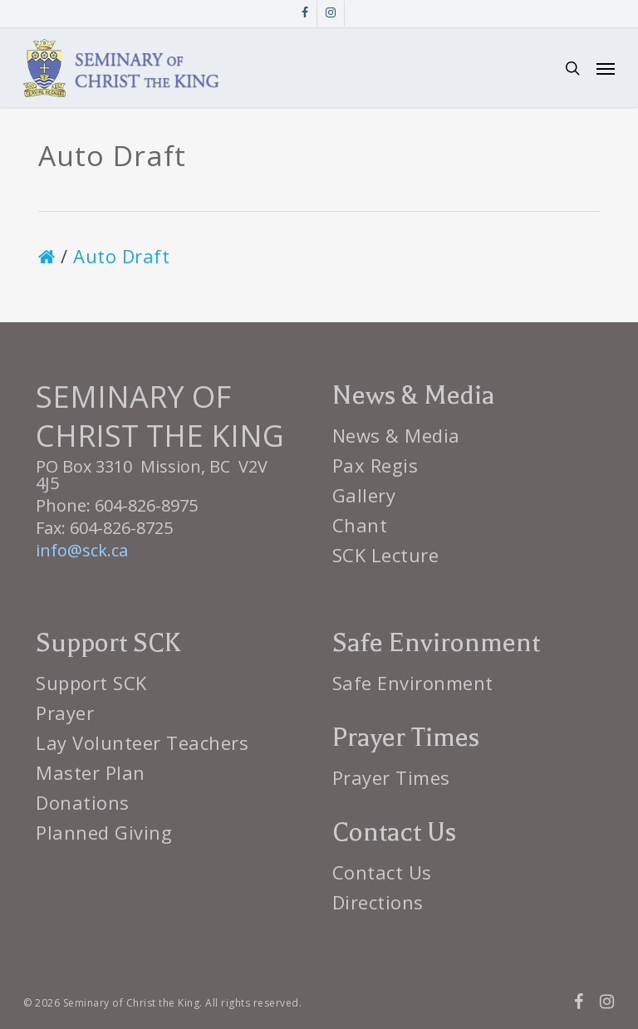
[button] (605, 68)
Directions (378, 902)
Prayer (65, 712)
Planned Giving (104, 832)
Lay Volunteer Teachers (142, 742)
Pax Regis (375, 465)
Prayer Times (391, 777)
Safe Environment (412, 682)
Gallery (364, 495)
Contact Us (382, 872)
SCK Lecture (385, 554)
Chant (360, 525)
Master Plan (90, 772)
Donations (83, 802)
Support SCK (91, 682)
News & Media (396, 435)
